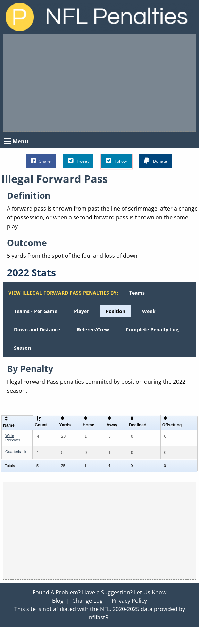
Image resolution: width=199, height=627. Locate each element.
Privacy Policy (129, 600)
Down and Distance (37, 329)
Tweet (78, 161)
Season (22, 348)
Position (115, 311)
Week (149, 311)
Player (81, 311)
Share (41, 161)
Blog (58, 600)
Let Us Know (150, 592)
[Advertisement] (99, 82)
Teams (137, 292)
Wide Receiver (12, 437)
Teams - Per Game (35, 311)
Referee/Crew (93, 329)
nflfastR (99, 617)
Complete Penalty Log (152, 329)
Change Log (87, 600)
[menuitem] (137, 292)
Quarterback (15, 452)
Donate (155, 161)
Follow (116, 161)
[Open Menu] (7, 141)
